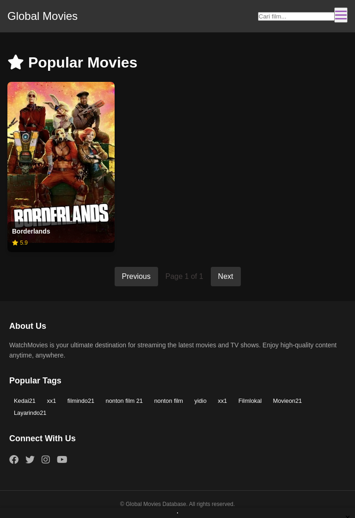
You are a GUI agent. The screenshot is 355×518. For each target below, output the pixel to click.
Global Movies (42, 16)
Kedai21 (25, 400)
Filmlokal (250, 400)
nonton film (168, 400)
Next (225, 276)
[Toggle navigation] (341, 15)
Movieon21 (287, 400)
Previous (136, 276)
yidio (201, 400)
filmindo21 (80, 400)
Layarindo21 (30, 412)
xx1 (51, 400)
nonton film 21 (124, 400)
